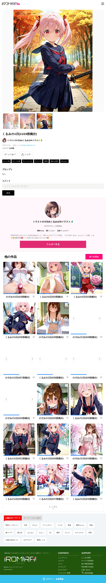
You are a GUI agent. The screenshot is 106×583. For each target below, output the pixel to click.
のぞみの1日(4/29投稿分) (51, 337)
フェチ (60, 525)
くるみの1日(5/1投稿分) (85, 297)
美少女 (19, 533)
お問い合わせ (86, 566)
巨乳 (90, 533)
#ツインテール (27, 161)
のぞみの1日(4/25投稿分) (85, 378)
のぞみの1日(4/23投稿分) (51, 418)
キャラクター (62, 566)
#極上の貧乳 (54, 161)
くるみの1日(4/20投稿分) (51, 458)
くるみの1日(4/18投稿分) (17, 499)
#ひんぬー (64, 161)
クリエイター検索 (64, 569)
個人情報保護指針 (87, 560)
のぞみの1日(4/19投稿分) (85, 458)
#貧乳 (46, 161)
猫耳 (58, 533)
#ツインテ (38, 161)
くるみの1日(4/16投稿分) (85, 499)
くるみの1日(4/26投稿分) (51, 378)
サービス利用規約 (87, 557)
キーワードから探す (32, 518)
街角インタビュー (12, 525)
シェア (26, 154)
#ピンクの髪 (16, 161)
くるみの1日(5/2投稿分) (51, 297)
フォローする (53, 244)
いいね (10, 154)
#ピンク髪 (6, 161)
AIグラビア (28, 541)
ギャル (35, 525)
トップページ (62, 554)
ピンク (68, 533)
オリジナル (80, 533)
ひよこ (41, 533)
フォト (60, 560)
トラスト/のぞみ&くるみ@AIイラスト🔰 (24, 140)
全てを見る (93, 257)
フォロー (50, 231)
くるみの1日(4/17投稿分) (51, 499)
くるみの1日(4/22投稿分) (85, 418)
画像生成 (61, 572)
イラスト (61, 557)
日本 (25, 525)
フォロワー (63, 231)
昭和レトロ (41, 541)
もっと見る (53, 508)
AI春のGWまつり (12, 541)
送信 (8, 193)
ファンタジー (48, 525)
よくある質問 (86, 554)
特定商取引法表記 (87, 563)
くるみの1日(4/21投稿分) (17, 458)
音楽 (69, 525)
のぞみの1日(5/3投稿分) (17, 297)
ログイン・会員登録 (53, 579)
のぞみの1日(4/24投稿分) (17, 418)
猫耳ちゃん (81, 525)
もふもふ (31, 533)
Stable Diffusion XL (28, 145)
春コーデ (9, 533)
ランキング (62, 563)
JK (51, 533)
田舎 (91, 525)
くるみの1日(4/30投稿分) (17, 337)
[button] (10, 121)
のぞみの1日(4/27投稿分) (17, 378)
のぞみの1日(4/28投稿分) (85, 337)
